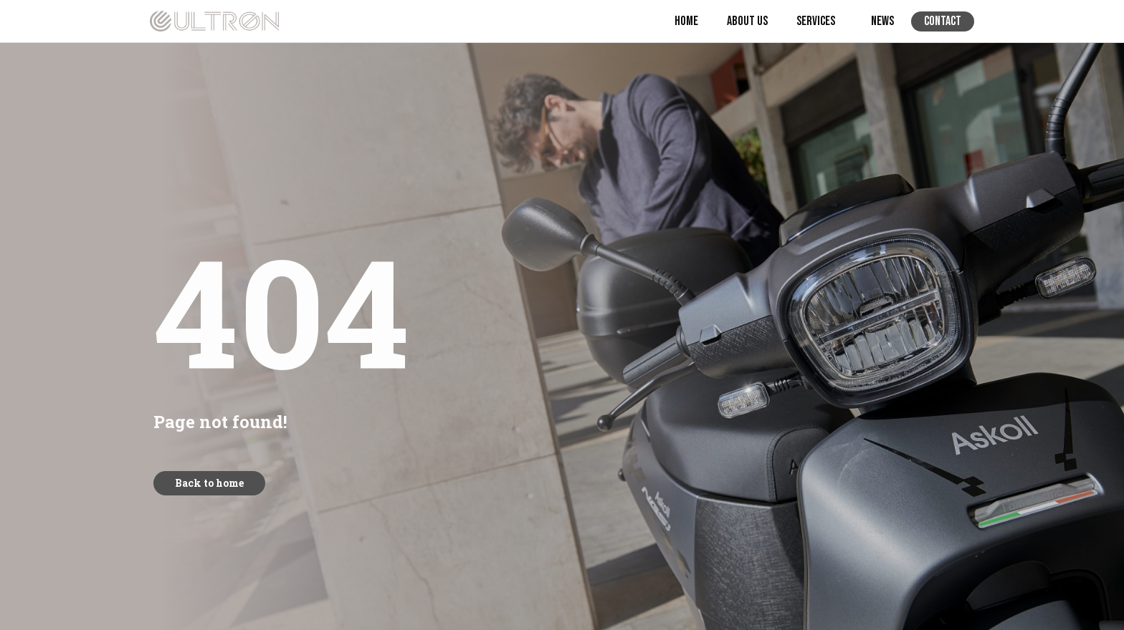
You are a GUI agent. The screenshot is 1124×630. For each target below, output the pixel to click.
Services (819, 21)
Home (686, 21)
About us (747, 21)
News (882, 21)
